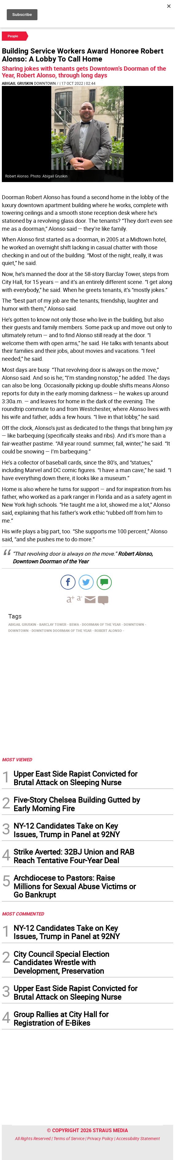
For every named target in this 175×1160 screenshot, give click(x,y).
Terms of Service (68, 1138)
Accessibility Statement (138, 1138)
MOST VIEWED (17, 759)
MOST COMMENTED (23, 914)
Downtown (45, 83)
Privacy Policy (100, 1138)
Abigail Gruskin (17, 83)
